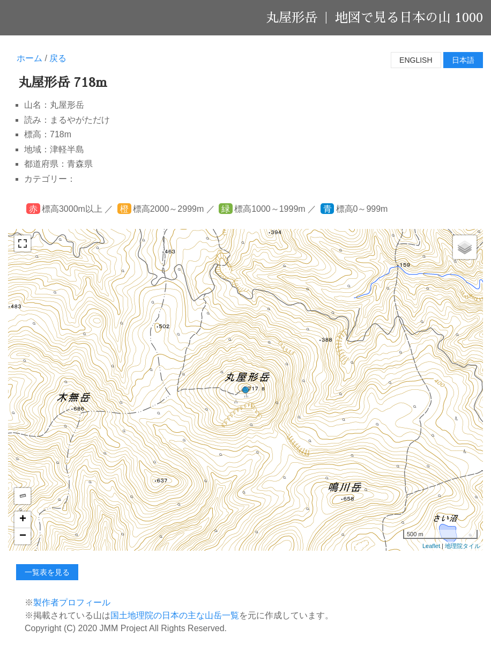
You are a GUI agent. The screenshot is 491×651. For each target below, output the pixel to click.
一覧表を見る (47, 572)
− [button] (22, 536)
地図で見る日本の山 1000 (409, 17)
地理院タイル (462, 546)
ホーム (29, 58)
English (415, 60)
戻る (57, 58)
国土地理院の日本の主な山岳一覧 (174, 615)
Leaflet (431, 546)
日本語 (463, 60)
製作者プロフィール (71, 602)
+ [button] (22, 520)
